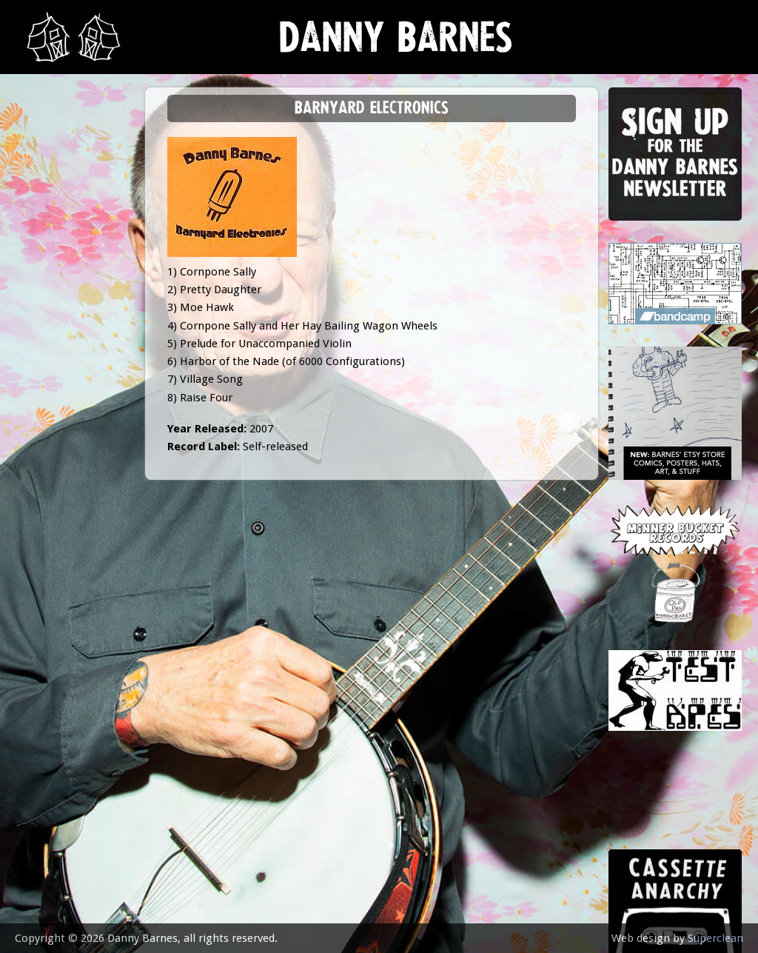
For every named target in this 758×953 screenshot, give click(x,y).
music (44, 189)
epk (38, 372)
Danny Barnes (396, 44)
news (44, 153)
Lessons (51, 262)
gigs (40, 226)
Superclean (715, 938)
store (45, 299)
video (44, 336)
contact (53, 409)
